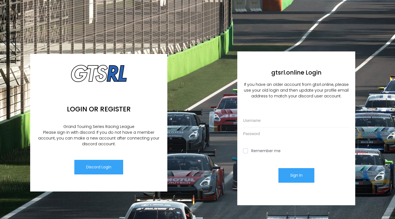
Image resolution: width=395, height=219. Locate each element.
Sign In (296, 175)
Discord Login (98, 167)
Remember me (262, 151)
